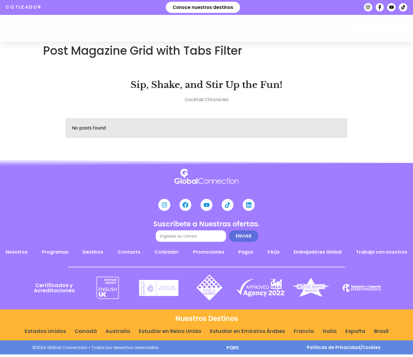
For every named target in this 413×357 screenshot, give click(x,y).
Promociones (208, 254)
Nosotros (219, 28)
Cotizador (167, 254)
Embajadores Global (318, 254)
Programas (127, 28)
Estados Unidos (45, 333)
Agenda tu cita (307, 28)
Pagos (245, 254)
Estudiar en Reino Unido (170, 333)
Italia (330, 333)
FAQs (274, 254)
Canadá (86, 333)
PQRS (233, 350)
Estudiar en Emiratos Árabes (247, 333)
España (355, 333)
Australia (118, 333)
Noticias (260, 28)
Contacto (129, 254)
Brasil (381, 333)
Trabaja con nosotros (381, 254)
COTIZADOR (24, 7)
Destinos (174, 28)
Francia (304, 333)
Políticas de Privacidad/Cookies (344, 350)
